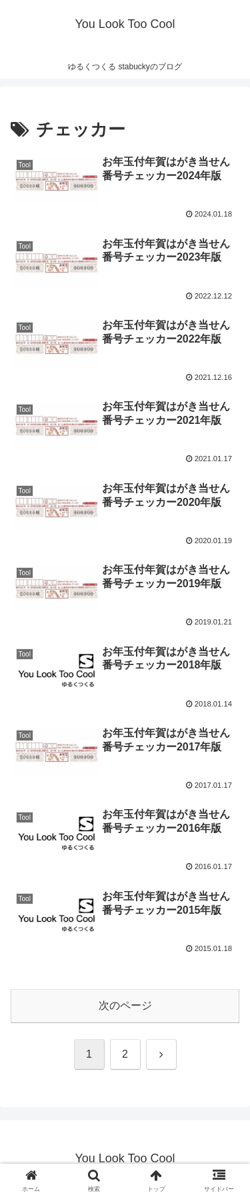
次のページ (125, 1005)
